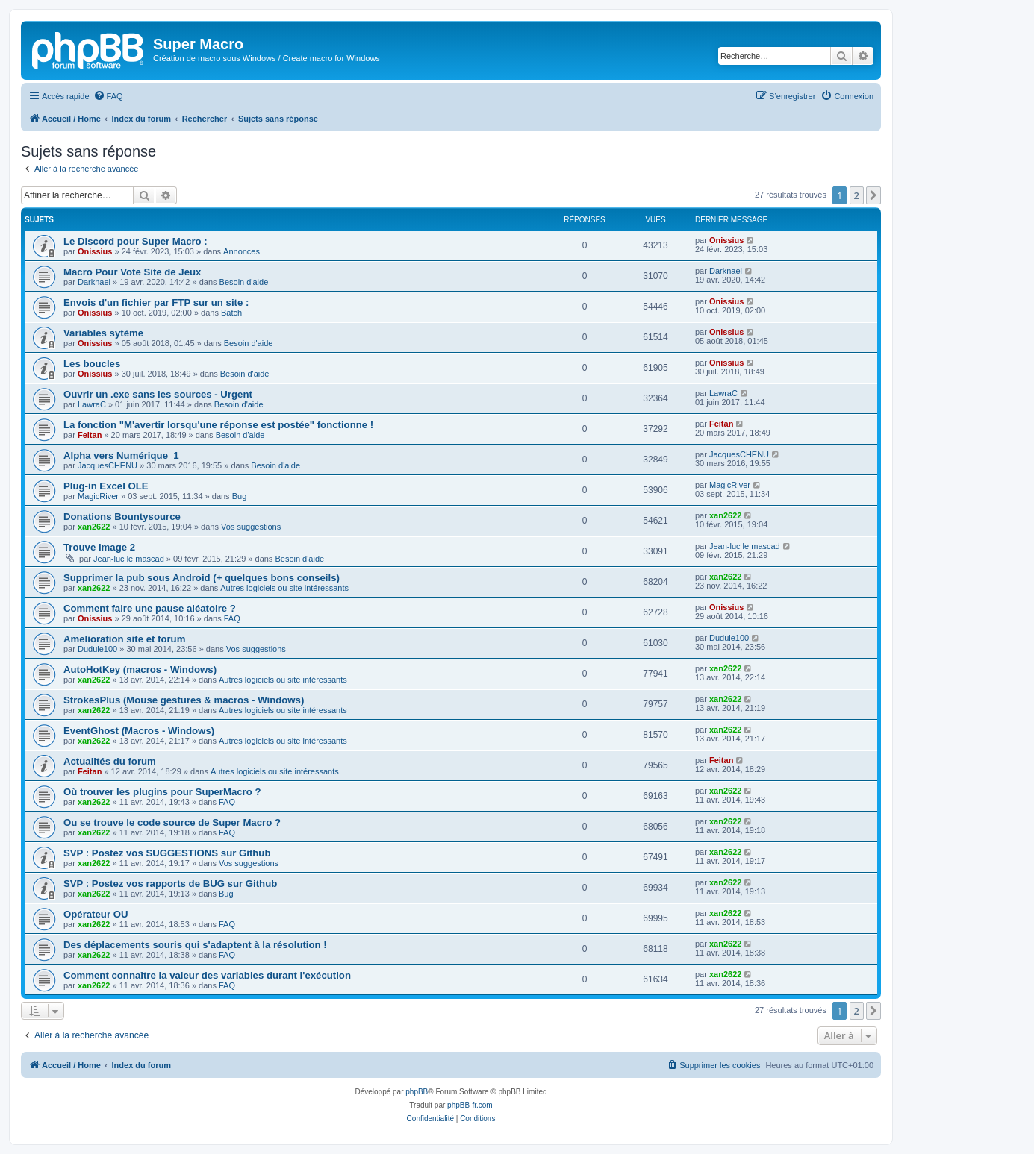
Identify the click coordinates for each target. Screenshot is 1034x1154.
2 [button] (856, 195)
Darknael (94, 281)
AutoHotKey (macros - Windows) (140, 669)
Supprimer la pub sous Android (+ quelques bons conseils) (201, 577)
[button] (873, 195)
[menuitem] (108, 96)
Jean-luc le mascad (128, 558)
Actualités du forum (109, 761)
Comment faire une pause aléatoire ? (149, 608)
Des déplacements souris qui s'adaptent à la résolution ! (195, 944)
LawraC (92, 404)
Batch (231, 312)
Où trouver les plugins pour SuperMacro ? (162, 791)
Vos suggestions (251, 526)
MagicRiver (98, 496)
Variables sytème (103, 333)
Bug (239, 496)
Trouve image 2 (99, 547)
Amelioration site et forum (124, 639)
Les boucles (91, 363)
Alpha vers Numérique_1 (121, 455)
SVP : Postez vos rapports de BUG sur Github (170, 883)
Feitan (90, 434)
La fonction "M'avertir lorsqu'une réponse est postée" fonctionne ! (218, 424)
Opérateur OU (95, 914)
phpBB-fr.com (470, 1105)
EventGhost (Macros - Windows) (138, 730)
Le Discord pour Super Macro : (135, 241)
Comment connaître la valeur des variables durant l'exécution (207, 975)
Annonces (241, 251)
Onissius (95, 251)
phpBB (416, 1092)
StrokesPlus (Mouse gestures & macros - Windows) (183, 700)
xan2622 (94, 526)
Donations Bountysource (122, 516)
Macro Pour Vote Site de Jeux (132, 271)
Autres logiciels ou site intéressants (284, 587)
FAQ (232, 618)
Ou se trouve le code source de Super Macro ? (172, 822)
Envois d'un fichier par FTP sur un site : (156, 302)
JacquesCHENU (107, 465)
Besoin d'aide (244, 281)
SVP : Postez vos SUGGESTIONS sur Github (166, 853)
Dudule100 (97, 649)
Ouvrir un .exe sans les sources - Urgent (157, 394)
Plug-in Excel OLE (106, 486)
